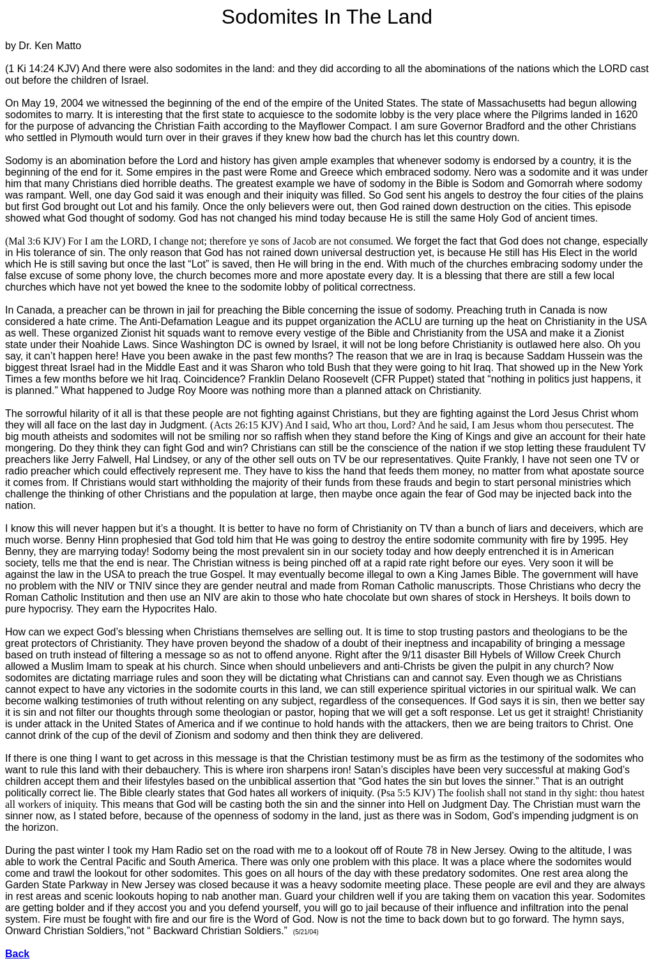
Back (17, 953)
